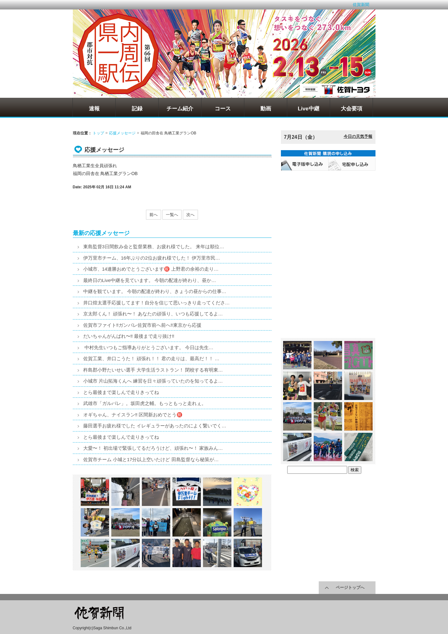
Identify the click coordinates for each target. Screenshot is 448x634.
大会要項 (351, 109)
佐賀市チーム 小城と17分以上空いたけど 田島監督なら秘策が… (151, 459)
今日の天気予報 (358, 136)
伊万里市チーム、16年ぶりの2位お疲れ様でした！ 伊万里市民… (151, 258)
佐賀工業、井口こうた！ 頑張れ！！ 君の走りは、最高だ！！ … (151, 358)
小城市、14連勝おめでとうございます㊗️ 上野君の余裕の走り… (151, 269)
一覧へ (172, 214)
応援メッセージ (122, 133)
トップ (98, 133)
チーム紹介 (179, 109)
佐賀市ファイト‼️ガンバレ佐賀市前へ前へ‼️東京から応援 (142, 325)
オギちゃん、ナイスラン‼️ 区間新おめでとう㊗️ (133, 414)
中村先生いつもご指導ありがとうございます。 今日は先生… (148, 347)
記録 (137, 109)
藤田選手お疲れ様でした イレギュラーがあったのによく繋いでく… (154, 425)
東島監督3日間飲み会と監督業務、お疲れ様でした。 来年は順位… (153, 246)
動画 (265, 109)
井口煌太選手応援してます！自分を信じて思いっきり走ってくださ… (156, 302)
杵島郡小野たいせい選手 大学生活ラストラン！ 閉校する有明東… (153, 370)
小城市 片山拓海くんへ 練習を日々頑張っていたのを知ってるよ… (153, 381)
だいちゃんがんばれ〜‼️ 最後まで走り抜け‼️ (128, 336)
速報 (94, 109)
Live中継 (308, 109)
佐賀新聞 (361, 4)
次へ (190, 214)
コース (223, 109)
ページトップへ (350, 587)
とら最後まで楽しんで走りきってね (121, 392)
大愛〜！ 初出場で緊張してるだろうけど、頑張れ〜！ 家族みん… (153, 448)
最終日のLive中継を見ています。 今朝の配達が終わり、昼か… (149, 280)
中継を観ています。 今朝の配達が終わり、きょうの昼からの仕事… (154, 291)
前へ (153, 214)
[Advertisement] (328, 213)
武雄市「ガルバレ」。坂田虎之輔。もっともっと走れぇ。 (144, 403)
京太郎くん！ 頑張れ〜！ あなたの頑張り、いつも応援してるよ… (153, 313)
